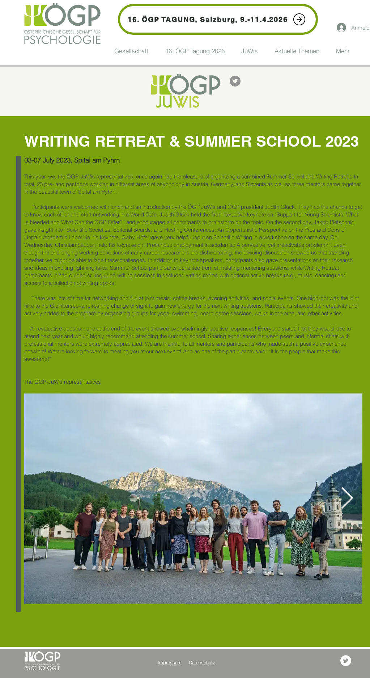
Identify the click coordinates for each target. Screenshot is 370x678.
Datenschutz (202, 662)
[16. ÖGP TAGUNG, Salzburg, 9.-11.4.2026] (218, 19)
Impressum (170, 662)
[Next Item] (347, 498)
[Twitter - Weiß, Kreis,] (345, 660)
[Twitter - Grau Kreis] (235, 81)
